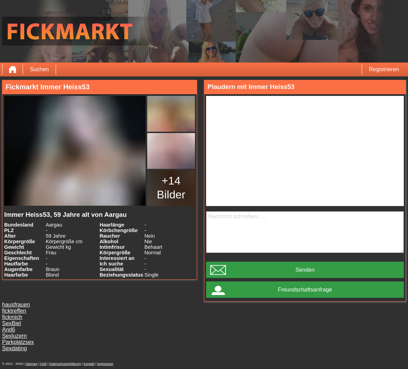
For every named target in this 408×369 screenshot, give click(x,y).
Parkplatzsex (18, 342)
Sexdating (14, 348)
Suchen (39, 69)
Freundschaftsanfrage (305, 290)
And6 (8, 330)
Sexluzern (14, 336)
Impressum (105, 364)
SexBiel (11, 323)
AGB (43, 364)
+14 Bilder (171, 187)
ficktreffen (14, 311)
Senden (304, 270)
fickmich (12, 317)
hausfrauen (16, 305)
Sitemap (31, 364)
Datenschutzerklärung (65, 364)
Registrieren (384, 69)
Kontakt (89, 364)
